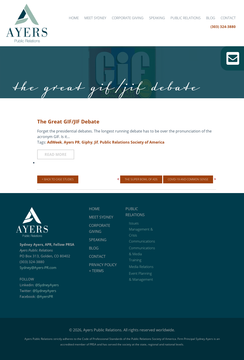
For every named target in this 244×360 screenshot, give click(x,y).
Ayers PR (72, 142)
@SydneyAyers (47, 285)
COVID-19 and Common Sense (188, 179)
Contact (228, 17)
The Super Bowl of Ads (141, 179)
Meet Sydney (95, 17)
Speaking (157, 17)
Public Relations (186, 17)
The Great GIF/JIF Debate (68, 121)
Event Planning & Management (141, 276)
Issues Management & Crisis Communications (142, 232)
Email (232, 58)
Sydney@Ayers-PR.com (38, 267)
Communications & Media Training (142, 254)
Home (74, 17)
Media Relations (141, 266)
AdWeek (54, 142)
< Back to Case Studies (58, 179)
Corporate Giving (127, 17)
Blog (210, 17)
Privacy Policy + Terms (103, 267)
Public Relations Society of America (132, 142)
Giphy (87, 142)
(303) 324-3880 (223, 26)
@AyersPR (45, 296)
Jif (96, 142)
